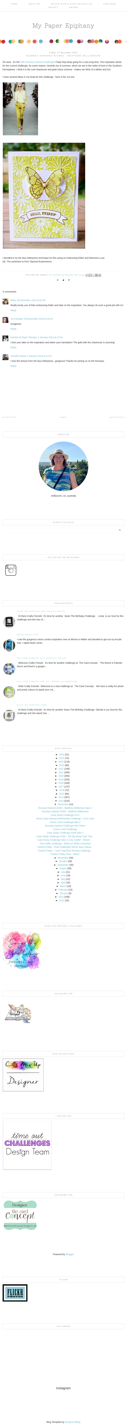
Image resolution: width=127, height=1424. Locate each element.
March (63, 886)
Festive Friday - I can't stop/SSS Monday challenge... (65, 850)
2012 (61, 896)
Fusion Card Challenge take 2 (65, 822)
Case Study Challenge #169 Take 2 (65, 832)
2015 (61, 793)
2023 (61, 765)
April (63, 882)
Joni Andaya (16, 318)
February (63, 889)
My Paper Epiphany (63, 25)
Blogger (69, 1254)
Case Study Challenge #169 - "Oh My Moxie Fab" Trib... (65, 836)
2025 (61, 758)
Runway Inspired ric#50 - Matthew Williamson (65, 811)
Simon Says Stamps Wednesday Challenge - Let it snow (65, 818)
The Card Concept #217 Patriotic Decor (41, 658)
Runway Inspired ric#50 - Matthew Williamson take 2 (65, 808)
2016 (61, 790)
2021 (61, 772)
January (64, 893)
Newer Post (117, 417)
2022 (61, 768)
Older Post (9, 417)
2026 (61, 754)
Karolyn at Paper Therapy (23, 337)
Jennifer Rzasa (18, 356)
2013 (61, 801)
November (63, 857)
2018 (61, 783)
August (63, 868)
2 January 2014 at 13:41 (50, 337)
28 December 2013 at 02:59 (31, 300)
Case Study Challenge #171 (65, 815)
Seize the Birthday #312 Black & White (41, 611)
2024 (61, 761)
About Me (34, 4)
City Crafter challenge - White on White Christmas (65, 843)
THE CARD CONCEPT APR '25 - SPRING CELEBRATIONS (47, 681)
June (63, 875)
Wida (13, 300)
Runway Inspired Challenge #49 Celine (65, 825)
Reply (13, 310)
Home (14, 4)
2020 (61, 776)
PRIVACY (53, 7)
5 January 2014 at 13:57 (39, 356)
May (63, 879)
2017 (61, 786)
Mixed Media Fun (27, 635)
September (63, 865)
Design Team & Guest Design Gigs (72, 4)
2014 (61, 797)
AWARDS (74, 7)
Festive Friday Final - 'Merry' (65, 854)
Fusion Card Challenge (65, 829)
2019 (61, 779)
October (63, 861)
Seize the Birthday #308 (32, 705)
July (63, 872)
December (63, 804)
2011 (61, 900)
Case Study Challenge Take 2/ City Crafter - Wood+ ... (65, 840)
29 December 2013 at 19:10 (38, 318)
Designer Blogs (73, 1422)
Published (109, 4)
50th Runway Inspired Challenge (37, 62)
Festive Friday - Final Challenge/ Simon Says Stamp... (65, 847)
